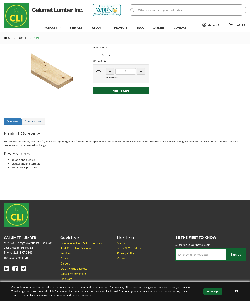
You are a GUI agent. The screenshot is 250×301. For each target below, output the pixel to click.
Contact (180, 27)
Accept (213, 291)
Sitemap (122, 243)
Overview (12, 121)
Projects (120, 27)
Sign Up (236, 254)
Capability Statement (73, 273)
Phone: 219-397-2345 (18, 252)
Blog (140, 27)
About (98, 27)
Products (50, 27)
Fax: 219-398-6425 (16, 257)
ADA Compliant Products (76, 248)
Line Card (66, 279)
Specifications (33, 121)
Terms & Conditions (129, 248)
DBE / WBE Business (74, 268)
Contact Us (124, 258)
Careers (158, 27)
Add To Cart (121, 90)
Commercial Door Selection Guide (82, 243)
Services (76, 27)
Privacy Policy (126, 253)
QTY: (99, 71)
